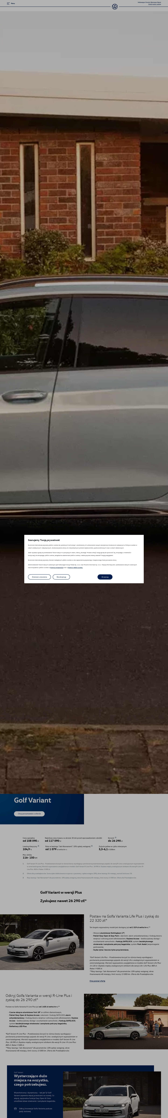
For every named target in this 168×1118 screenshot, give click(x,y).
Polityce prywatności (56, 567)
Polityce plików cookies (75, 567)
